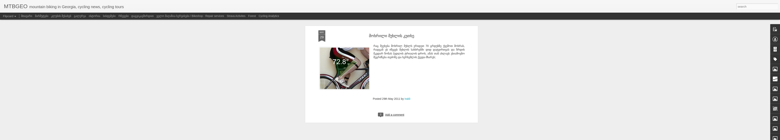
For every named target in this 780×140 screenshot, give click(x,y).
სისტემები (109, 16)
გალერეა (80, 16)
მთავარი (26, 16)
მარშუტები (41, 16)
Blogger (439, 137)
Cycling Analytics (269, 16)
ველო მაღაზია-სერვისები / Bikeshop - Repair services (190, 16)
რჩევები (123, 16)
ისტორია (94, 16)
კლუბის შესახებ (61, 16)
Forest (252, 16)
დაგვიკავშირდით (142, 16)
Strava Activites (236, 16)
